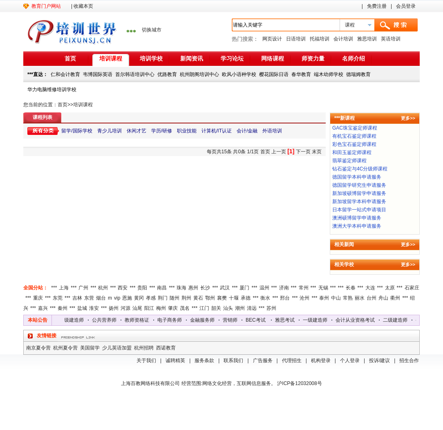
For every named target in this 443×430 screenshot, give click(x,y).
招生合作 (409, 360)
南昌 (162, 288)
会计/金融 (247, 131)
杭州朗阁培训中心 (199, 74)
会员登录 (406, 6)
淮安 (94, 308)
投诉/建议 (379, 360)
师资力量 (313, 58)
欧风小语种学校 (239, 74)
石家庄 (412, 288)
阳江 (149, 308)
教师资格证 (138, 320)
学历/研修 (161, 131)
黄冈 (139, 298)
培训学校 (151, 58)
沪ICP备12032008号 (299, 383)
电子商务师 (171, 320)
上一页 (278, 152)
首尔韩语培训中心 (134, 74)
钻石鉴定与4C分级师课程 (359, 169)
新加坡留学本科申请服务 (359, 201)
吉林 (77, 298)
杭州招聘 (144, 348)
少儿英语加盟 (117, 348)
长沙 (205, 288)
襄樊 (222, 298)
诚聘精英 (175, 360)
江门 (204, 308)
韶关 (216, 308)
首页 (70, 58)
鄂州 (210, 298)
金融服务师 (204, 320)
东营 (89, 298)
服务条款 (204, 360)
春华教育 (301, 74)
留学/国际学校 (76, 131)
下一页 (303, 152)
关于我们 (146, 360)
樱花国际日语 (274, 74)
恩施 (127, 298)
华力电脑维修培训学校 (51, 89)
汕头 (228, 308)
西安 (123, 288)
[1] (290, 151)
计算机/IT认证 (216, 131)
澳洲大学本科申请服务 (356, 226)
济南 (284, 288)
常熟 (348, 298)
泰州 (324, 298)
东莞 (58, 298)
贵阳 (142, 288)
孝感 (151, 298)
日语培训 (296, 39)
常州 (304, 288)
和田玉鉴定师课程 (351, 152)
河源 (125, 308)
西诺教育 (166, 348)
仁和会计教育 (65, 74)
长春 (351, 288)
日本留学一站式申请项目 (359, 210)
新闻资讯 (191, 58)
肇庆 (173, 308)
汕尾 (137, 308)
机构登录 (321, 360)
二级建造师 (73, 320)
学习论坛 (232, 58)
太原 (390, 288)
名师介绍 (353, 58)
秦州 (62, 308)
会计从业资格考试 (356, 320)
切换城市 (151, 30)
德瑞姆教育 (358, 74)
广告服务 (263, 360)
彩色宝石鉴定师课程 (354, 144)
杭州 (103, 288)
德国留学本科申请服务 (356, 177)
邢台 (285, 298)
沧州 (304, 298)
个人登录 (350, 360)
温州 (264, 288)
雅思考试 (286, 320)
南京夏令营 (38, 348)
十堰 (234, 298)
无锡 (323, 288)
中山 (336, 298)
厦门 (244, 288)
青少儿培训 (109, 131)
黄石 (198, 298)
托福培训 (319, 39)
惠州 (193, 288)
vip (117, 298)
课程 (350, 25)
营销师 (231, 320)
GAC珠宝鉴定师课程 (354, 128)
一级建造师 (316, 320)
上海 (64, 288)
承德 (246, 298)
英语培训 (390, 39)
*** (54, 288)
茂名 (185, 308)
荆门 (163, 298)
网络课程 (272, 58)
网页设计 (272, 39)
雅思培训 (367, 39)
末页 (317, 152)
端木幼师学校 (328, 74)
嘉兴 (43, 308)
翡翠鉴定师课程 (349, 160)
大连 (370, 288)
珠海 (181, 288)
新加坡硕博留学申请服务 (359, 193)
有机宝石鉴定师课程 (354, 136)
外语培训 (272, 131)
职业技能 (187, 131)
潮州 (240, 308)
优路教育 (167, 74)
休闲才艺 (136, 131)
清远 (252, 308)
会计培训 (343, 39)
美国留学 (90, 348)
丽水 (360, 298)
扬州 (114, 308)
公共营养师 (106, 320)
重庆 (38, 298)
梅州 (161, 308)
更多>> (408, 118)
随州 (174, 298)
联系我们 (233, 360)
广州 (83, 288)
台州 (371, 298)
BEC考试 (257, 320)
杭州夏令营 (65, 348)
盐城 (82, 308)
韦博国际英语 (97, 74)
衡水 (265, 298)
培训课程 (110, 58)
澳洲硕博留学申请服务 (356, 218)
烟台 (101, 298)
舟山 (383, 298)
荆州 (186, 298)
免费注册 (377, 6)
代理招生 (292, 360)
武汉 (225, 288)
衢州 (395, 298)
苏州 (271, 308)
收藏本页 (83, 6)
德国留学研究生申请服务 (359, 185)
